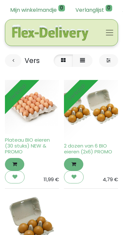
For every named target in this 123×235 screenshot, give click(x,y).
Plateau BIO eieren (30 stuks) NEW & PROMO (27, 145)
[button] (14, 164)
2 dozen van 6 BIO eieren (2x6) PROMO (88, 148)
